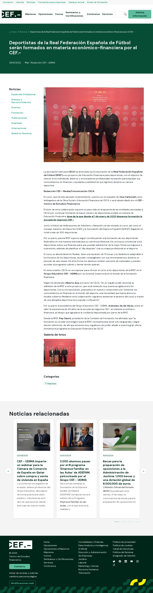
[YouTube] (131, 561)
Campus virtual (76, 2)
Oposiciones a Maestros (56, 548)
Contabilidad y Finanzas (90, 541)
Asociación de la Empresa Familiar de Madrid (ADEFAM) (73, 491)
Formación (17, 112)
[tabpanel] (33, 469)
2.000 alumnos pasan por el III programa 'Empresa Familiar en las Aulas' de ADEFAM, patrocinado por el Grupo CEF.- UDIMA (75, 470)
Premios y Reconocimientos (21, 101)
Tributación (84, 572)
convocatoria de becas (115, 498)
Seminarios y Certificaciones (74, 14)
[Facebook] (120, 561)
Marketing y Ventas (88, 566)
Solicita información (140, 14)
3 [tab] (130, 522)
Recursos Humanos (88, 569)
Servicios (107, 14)
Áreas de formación (97, 2)
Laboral (82, 562)
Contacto (8, 2)
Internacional (19, 128)
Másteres (30, 14)
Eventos (16, 107)
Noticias (31, 2)
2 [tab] (123, 522)
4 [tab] (137, 522)
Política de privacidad (124, 541)
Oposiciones (45, 14)
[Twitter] (114, 561)
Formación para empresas (52, 2)
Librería (20, 2)
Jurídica (82, 559)
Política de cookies (123, 545)
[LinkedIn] (126, 561)
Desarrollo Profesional (23, 94)
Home (47, 541)
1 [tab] (116, 522)
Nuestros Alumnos (22, 133)
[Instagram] (137, 561)
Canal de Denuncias (123, 548)
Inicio (13, 32)
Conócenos (93, 14)
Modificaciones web (22, 583)
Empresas (17, 123)
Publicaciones (19, 117)
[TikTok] (114, 564)
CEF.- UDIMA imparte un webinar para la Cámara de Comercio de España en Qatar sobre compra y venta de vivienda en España (32, 470)
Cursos (59, 14)
